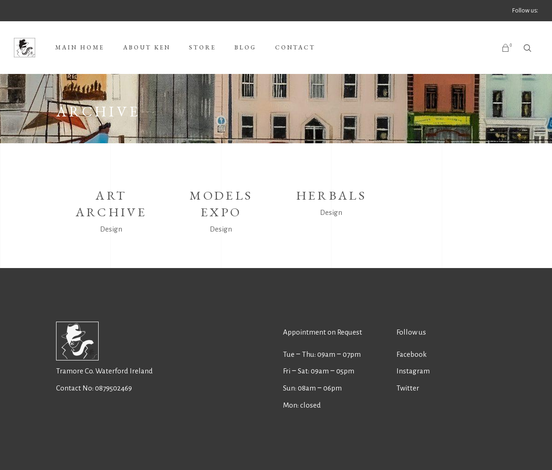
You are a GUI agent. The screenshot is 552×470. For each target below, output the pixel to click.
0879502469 (113, 388)
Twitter (407, 388)
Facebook (411, 354)
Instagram (413, 371)
